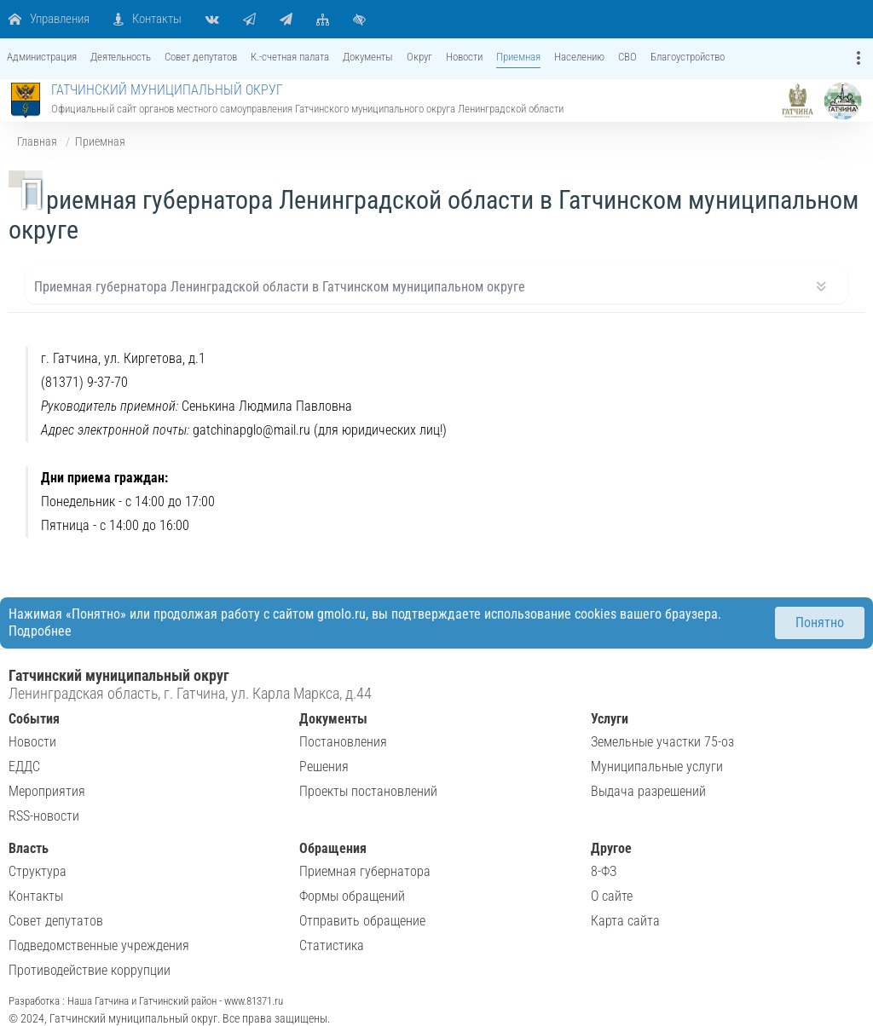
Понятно (819, 622)
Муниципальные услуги (657, 766)
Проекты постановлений (368, 791)
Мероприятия (47, 791)
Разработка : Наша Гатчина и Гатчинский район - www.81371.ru (146, 1000)
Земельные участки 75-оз (662, 742)
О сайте (612, 896)
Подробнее (40, 631)
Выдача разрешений (648, 791)
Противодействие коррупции (90, 970)
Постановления (343, 742)
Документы (333, 719)
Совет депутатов (56, 921)
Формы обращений (352, 896)
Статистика (331, 945)
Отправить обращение (362, 921)
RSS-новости (44, 816)
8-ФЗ (603, 871)
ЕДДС (24, 766)
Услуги (609, 719)
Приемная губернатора (365, 871)
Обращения (333, 848)
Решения (324, 766)
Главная (37, 141)
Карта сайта (625, 921)
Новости (32, 742)
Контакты (36, 896)
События (34, 719)
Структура (37, 871)
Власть (29, 848)
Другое (611, 848)
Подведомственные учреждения (99, 945)
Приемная (100, 141)
